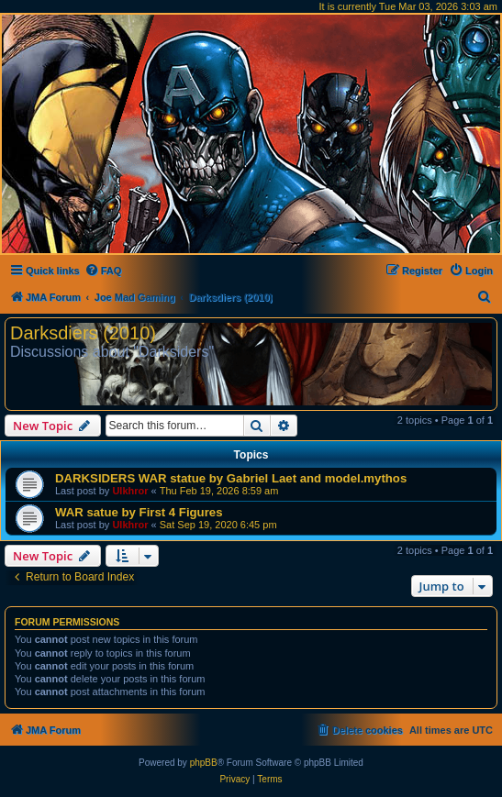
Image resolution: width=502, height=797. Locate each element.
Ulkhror (130, 490)
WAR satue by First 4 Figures (138, 512)
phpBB (204, 763)
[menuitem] (103, 271)
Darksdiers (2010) (83, 333)
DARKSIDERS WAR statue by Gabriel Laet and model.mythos (231, 478)
